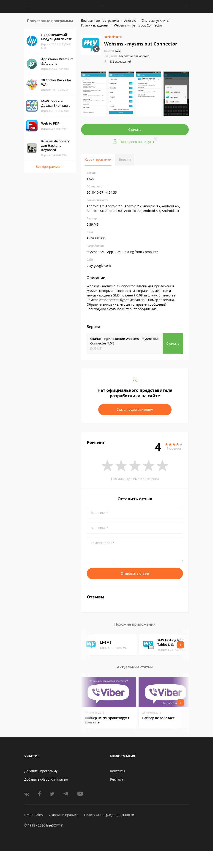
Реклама (116, 779)
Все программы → (50, 166)
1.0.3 (112, 51)
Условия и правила (63, 815)
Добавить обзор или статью (46, 779)
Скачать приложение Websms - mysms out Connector (124, 340)
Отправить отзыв (135, 573)
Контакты (117, 771)
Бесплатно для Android (134, 56)
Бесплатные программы (100, 20)
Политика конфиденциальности (109, 815)
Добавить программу (40, 771)
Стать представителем (135, 409)
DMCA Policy (33, 815)
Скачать (135, 129)
